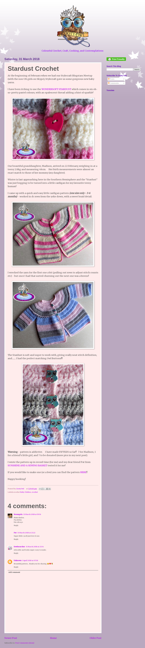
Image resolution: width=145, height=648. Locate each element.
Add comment (14, 572)
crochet (35, 492)
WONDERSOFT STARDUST (56, 89)
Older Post (96, 638)
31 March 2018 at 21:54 (35, 547)
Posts (111, 79)
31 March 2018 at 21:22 (26, 533)
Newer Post (10, 638)
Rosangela (18, 514)
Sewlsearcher (19, 547)
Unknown (17, 560)
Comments (113, 83)
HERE (83, 472)
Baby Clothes (25, 492)
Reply (16, 525)
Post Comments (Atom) (24, 643)
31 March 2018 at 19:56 (32, 514)
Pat (15, 533)
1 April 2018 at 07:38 (30, 560)
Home (53, 638)
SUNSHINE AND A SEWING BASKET (27, 465)
